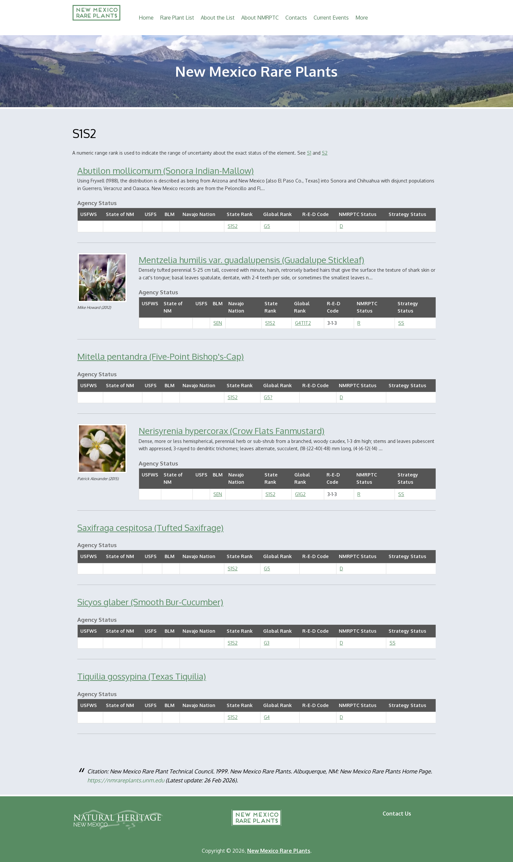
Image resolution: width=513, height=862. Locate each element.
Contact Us (397, 813)
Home (146, 17)
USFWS (88, 214)
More (361, 17)
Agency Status (97, 202)
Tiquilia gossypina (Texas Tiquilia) (141, 676)
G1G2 (300, 494)
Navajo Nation (199, 214)
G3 (266, 643)
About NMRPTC (260, 17)
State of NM (120, 214)
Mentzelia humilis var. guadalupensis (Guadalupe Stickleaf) (251, 259)
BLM (170, 214)
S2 (325, 153)
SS (401, 323)
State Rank (240, 214)
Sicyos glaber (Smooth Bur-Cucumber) (150, 601)
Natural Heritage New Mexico (117, 820)
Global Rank (277, 214)
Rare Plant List (177, 17)
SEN (217, 323)
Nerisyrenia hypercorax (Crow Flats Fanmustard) (232, 430)
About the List (218, 17)
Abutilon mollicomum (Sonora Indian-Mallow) (165, 170)
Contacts (296, 17)
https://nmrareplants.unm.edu (125, 780)
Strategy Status (407, 214)
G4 (267, 717)
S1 (309, 153)
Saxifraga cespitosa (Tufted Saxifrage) (150, 527)
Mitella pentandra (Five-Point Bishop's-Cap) (160, 356)
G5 (267, 226)
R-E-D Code (315, 214)
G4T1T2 (303, 323)
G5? (268, 397)
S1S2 (233, 226)
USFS (151, 214)
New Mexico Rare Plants (256, 818)
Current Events (331, 17)
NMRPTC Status (357, 214)
